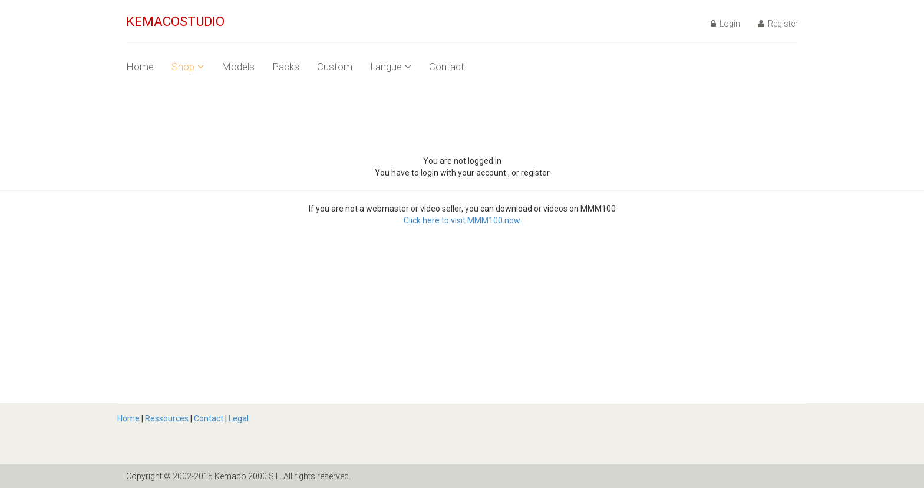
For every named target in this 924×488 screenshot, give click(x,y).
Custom (334, 66)
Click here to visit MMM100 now (462, 220)
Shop (187, 66)
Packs (285, 66)
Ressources (167, 418)
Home (140, 66)
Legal (239, 418)
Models (238, 66)
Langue (390, 66)
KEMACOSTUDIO (175, 21)
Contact (446, 66)
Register (778, 23)
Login (725, 23)
